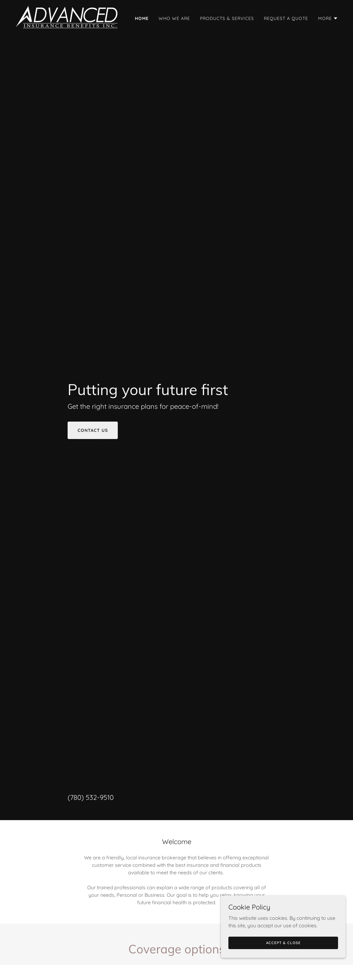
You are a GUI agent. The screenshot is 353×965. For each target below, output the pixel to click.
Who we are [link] (174, 18)
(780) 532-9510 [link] (91, 797)
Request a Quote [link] (286, 18)
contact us (93, 430)
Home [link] (142, 18)
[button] (328, 18)
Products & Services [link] (227, 18)
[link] (67, 17)
